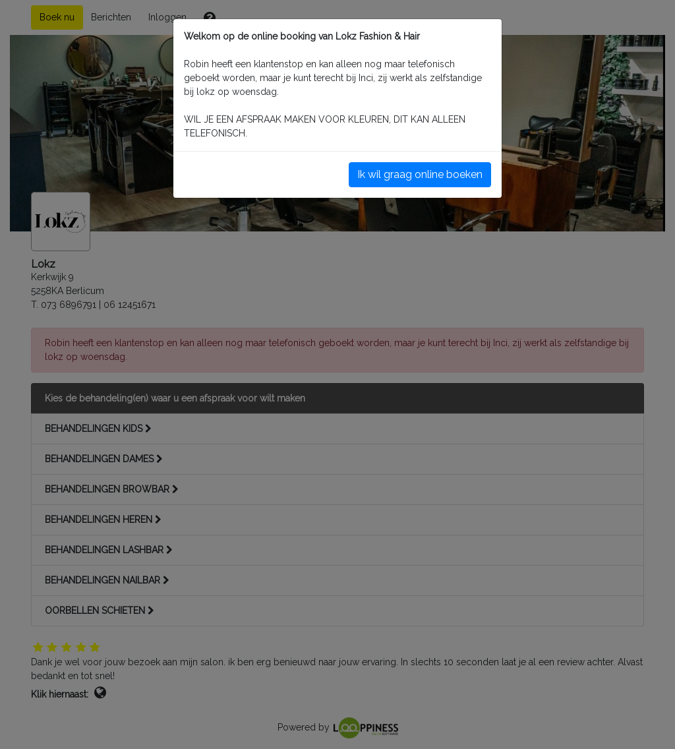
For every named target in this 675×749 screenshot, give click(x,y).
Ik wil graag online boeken (420, 174)
